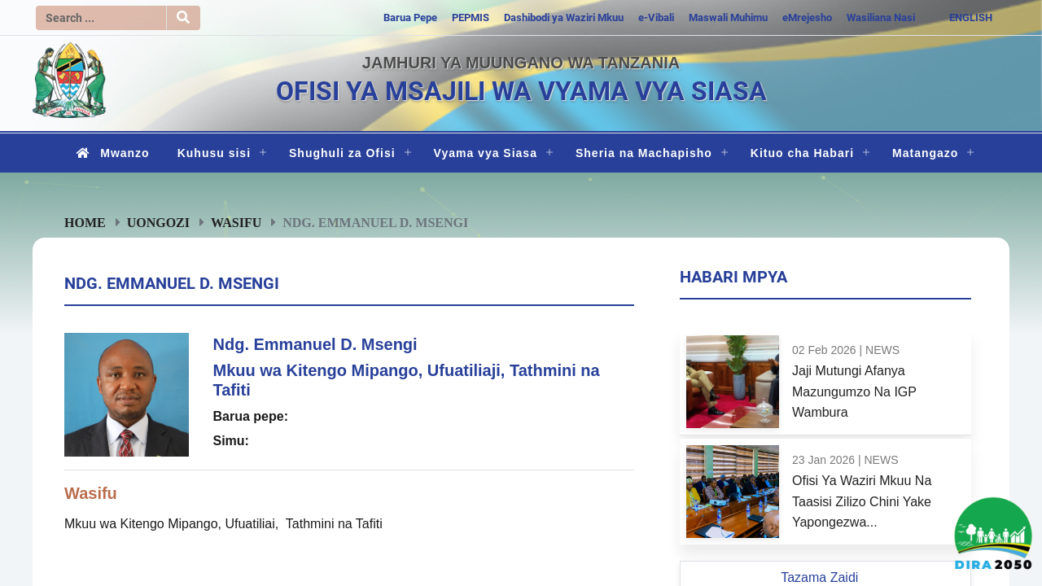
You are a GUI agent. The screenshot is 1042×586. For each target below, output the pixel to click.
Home (85, 222)
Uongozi (158, 222)
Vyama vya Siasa (485, 153)
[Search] (101, 17)
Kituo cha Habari (802, 153)
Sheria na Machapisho (644, 153)
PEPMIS (470, 17)
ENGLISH (970, 17)
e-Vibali (656, 17)
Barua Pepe (410, 17)
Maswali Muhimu (728, 17)
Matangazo (925, 153)
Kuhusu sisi (214, 153)
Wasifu (236, 222)
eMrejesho (807, 17)
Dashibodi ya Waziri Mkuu (564, 17)
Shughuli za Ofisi (342, 153)
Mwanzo (110, 153)
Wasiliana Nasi (881, 17)
